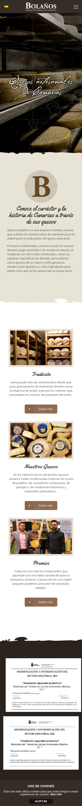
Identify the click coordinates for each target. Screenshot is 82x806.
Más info (56, 794)
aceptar (41, 801)
